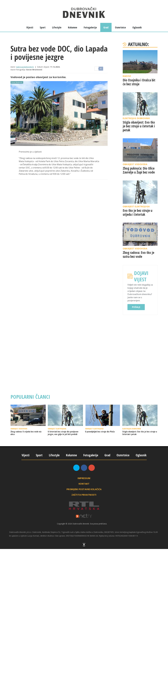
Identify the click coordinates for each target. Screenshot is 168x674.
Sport (43, 27)
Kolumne (72, 27)
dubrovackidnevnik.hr (25, 67)
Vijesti (29, 27)
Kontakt (84, 483)
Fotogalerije (90, 27)
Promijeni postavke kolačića (84, 489)
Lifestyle (56, 27)
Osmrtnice (120, 27)
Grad (105, 27)
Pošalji (136, 307)
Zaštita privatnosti (84, 494)
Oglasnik (137, 27)
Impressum (84, 478)
